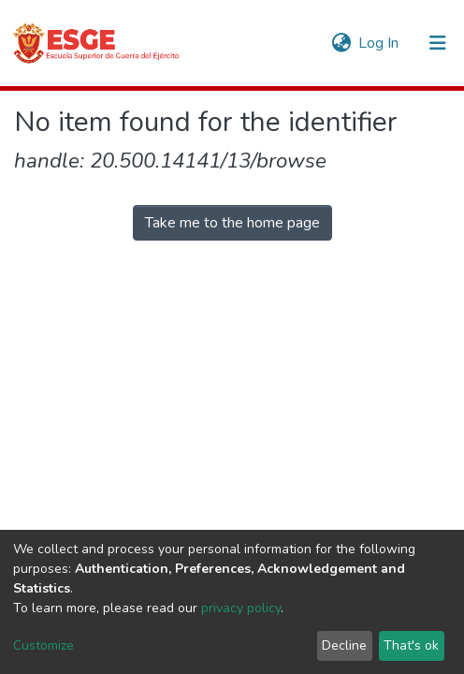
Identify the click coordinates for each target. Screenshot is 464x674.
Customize (43, 645)
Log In (379, 43)
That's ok (411, 645)
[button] (341, 43)
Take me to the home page (232, 222)
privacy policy (241, 608)
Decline (344, 645)
